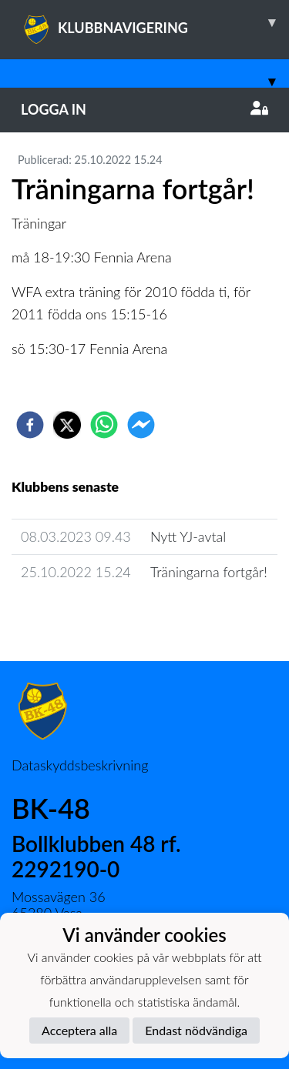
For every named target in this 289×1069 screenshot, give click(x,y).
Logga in (144, 109)
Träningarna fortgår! (208, 571)
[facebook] (30, 425)
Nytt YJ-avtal (188, 536)
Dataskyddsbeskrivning (80, 765)
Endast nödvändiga (196, 1030)
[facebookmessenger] (141, 425)
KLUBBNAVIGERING (155, 22)
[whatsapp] (104, 425)
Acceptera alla (79, 1030)
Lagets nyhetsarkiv (78, 615)
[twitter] (67, 425)
